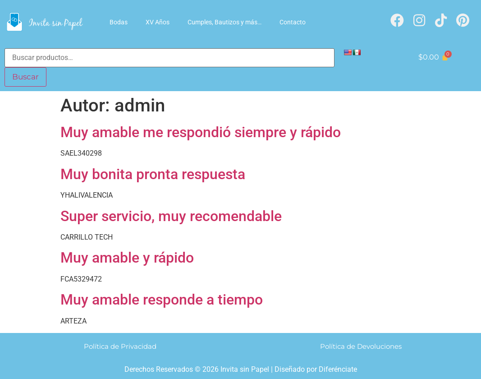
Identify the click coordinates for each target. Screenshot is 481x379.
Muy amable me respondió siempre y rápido (200, 131)
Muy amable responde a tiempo (161, 299)
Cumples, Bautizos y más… (224, 22)
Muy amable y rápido (127, 257)
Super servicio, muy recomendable (171, 215)
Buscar (24, 76)
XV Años (157, 22)
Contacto (292, 22)
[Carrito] (433, 57)
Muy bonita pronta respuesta (152, 173)
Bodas (119, 22)
